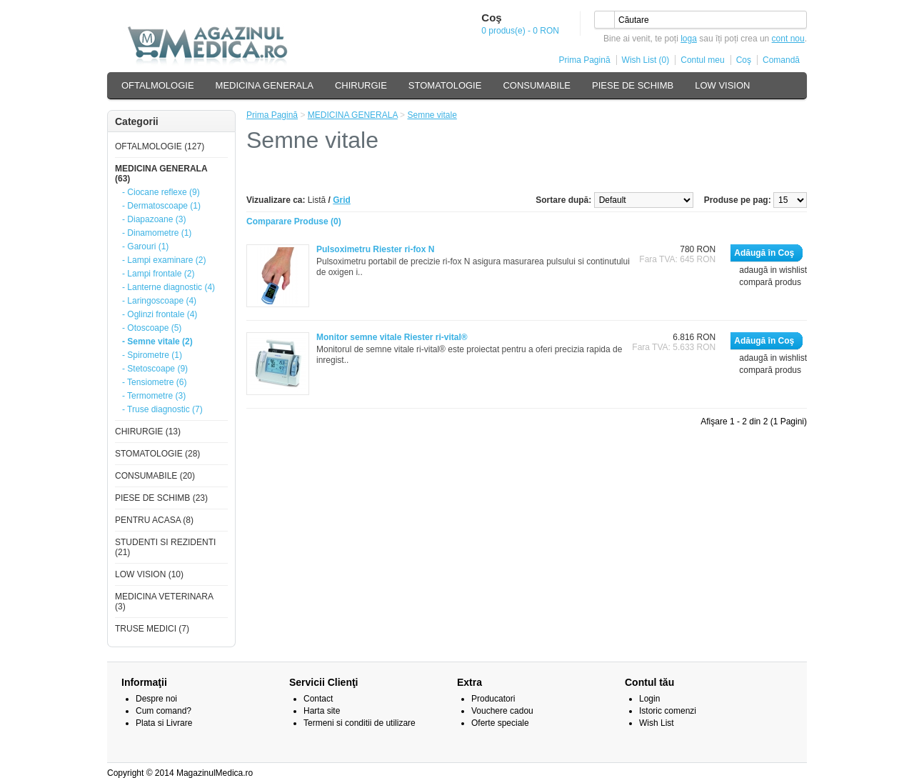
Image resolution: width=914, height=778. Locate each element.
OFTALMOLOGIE (157, 85)
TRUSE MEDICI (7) (152, 629)
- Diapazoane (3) (154, 219)
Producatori (493, 699)
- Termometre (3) (154, 396)
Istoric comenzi (667, 711)
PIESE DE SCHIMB (632, 85)
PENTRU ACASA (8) (154, 520)
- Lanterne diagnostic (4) (168, 287)
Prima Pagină (585, 60)
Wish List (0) (646, 60)
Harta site (321, 711)
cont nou (788, 39)
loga (689, 39)
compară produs (770, 282)
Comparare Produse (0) (293, 221)
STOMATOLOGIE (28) (157, 454)
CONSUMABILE (537, 85)
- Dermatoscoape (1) (161, 206)
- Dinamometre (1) (156, 233)
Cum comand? (163, 711)
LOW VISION (722, 85)
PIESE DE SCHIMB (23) (161, 498)
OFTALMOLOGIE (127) (159, 146)
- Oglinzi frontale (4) (159, 314)
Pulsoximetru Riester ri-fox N (375, 249)
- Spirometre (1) (152, 355)
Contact (318, 699)
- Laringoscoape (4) (159, 301)
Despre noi (156, 699)
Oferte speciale (500, 723)
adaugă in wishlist (773, 270)
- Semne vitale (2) (157, 341)
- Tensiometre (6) (154, 382)
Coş (743, 60)
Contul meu (702, 60)
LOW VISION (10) (149, 574)
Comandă (781, 60)
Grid (342, 200)
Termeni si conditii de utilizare (359, 723)
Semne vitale (431, 115)
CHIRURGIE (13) (148, 432)
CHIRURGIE (361, 85)
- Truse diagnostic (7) (162, 409)
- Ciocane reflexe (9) (161, 192)
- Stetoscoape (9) (155, 369)
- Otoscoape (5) (151, 328)
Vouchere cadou (502, 711)
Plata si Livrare (164, 723)
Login (649, 699)
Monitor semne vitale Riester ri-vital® (392, 337)
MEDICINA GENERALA (264, 85)
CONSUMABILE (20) (155, 476)
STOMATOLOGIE (445, 85)
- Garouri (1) (145, 246)
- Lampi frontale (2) (158, 274)
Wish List (656, 723)
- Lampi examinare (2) (164, 260)
